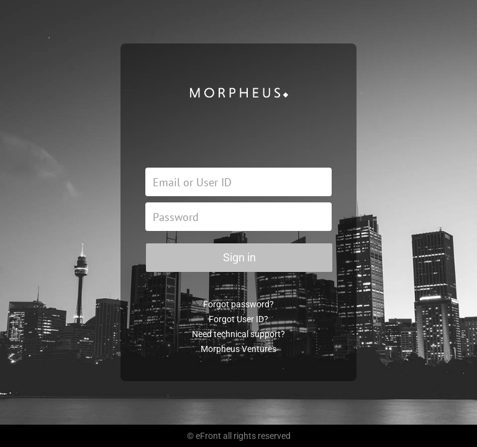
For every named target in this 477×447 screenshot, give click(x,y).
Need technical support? (238, 334)
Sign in (239, 257)
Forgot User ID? (238, 319)
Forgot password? (238, 304)
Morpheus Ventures (238, 349)
